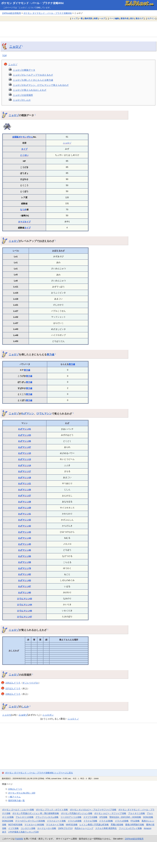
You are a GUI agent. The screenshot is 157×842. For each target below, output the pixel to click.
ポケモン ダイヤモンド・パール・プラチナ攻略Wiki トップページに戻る (39, 773)
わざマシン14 (24, 465)
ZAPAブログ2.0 (65, 828)
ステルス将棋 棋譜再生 (106, 828)
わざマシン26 (24, 489)
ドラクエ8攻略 (106, 821)
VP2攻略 (103, 817)
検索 (96, 18)
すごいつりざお (30, 682)
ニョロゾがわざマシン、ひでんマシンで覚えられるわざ (41, 85)
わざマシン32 (24, 520)
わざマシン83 (24, 580)
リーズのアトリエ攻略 (71, 817)
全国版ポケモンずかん (22, 137)
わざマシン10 (24, 453)
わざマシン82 (24, 574)
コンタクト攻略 (28, 828)
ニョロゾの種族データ (24, 70)
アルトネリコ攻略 (136, 813)
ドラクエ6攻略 (75, 821)
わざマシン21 (24, 483)
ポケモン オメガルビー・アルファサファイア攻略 (93, 809)
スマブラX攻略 (90, 817)
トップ (74, 18)
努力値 (50, 354)
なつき (23, 209)
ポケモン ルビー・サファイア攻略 (110, 813)
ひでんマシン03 (24, 598)
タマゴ (21, 222)
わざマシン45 (24, 544)
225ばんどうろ (13, 682)
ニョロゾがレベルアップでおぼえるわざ (33, 75)
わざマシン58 (24, 562)
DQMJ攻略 (148, 817)
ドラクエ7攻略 (90, 821)
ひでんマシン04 (24, 604)
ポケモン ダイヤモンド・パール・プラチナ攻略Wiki (32, 3)
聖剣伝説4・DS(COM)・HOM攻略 (125, 817)
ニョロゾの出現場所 (23, 95)
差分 (132, 18)
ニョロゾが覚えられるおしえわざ (29, 90)
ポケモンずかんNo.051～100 (21, 793)
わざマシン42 (24, 526)
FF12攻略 (135, 821)
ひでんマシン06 (24, 611)
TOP (4, 55)
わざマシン (27, 413)
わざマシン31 (24, 514)
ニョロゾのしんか (22, 100)
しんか (25, 706)
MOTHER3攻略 (15, 824)
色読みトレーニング (84, 828)
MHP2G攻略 (71, 824)
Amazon (147, 828)
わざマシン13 (24, 459)
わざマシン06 (24, 441)
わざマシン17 (24, 471)
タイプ (24, 149)
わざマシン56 (24, 556)
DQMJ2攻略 (7, 821)
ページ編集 (114, 18)
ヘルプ (102, 18)
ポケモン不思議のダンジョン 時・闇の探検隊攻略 (35, 813)
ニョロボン (48, 715)
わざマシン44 (24, 538)
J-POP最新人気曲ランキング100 (23, 832)
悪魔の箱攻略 (117, 824)
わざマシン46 (24, 550)
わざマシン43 (24, 532)
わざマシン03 (24, 435)
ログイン (151, 18)
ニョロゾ (15, 46)
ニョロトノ (73, 718)
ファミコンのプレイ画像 (130, 828)
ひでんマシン (44, 413)
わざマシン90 (24, 592)
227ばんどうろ (13, 688)
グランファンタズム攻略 (46, 817)
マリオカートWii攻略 (34, 824)
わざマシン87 (24, 586)
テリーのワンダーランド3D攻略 (30, 821)
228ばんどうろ (13, 694)
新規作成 (124, 18)
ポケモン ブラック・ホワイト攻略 (52, 809)
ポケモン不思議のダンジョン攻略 (76, 813)
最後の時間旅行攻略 (134, 824)
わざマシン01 (24, 429)
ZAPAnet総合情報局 (11, 13)
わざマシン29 (24, 507)
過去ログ (139, 18)
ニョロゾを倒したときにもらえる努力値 (33, 80)
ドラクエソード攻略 (56, 821)
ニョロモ (6, 715)
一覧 (81, 18)
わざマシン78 (24, 568)
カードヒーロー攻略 (46, 828)
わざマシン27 (24, 495)
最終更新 (88, 18)
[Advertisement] (78, 29)
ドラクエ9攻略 (122, 821)
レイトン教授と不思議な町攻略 (94, 824)
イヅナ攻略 (13, 828)
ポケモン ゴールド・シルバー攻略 (18, 809)
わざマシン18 (24, 477)
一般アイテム (14, 797)
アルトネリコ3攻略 (25, 817)
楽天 (4, 832)
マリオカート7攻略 (55, 824)
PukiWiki (19, 839)
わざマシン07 (24, 447)
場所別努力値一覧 (16, 800)
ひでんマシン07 (24, 616)
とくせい (24, 155)
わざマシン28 (24, 502)
